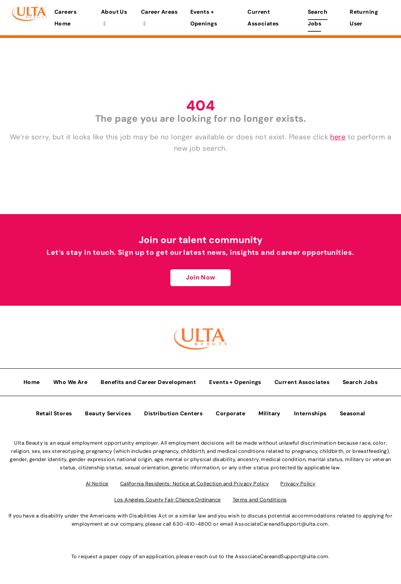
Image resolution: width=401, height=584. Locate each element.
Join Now (200, 277)
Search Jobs (318, 17)
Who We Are (70, 382)
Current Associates (263, 17)
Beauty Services (108, 413)
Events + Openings (203, 17)
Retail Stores (54, 413)
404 (200, 105)
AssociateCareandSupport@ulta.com (281, 524)
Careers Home (65, 17)
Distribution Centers (173, 413)
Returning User (364, 17)
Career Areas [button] (159, 17)
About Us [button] (114, 17)
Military (269, 413)
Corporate (230, 413)
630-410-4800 (192, 524)
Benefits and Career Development (148, 382)
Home (31, 382)
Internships (310, 413)
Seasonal (352, 413)
